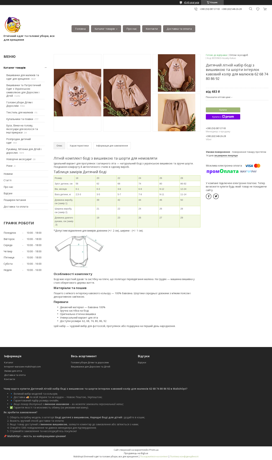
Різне (9, 165)
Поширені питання (15, 200)
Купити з (223, 116)
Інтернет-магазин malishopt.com (22, 366)
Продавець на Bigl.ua (136, 453)
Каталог (8, 362)
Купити (223, 110)
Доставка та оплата (179, 28)
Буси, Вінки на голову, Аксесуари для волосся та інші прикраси (22, 129)
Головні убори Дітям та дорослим (90, 362)
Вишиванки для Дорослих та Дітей (90, 366)
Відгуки (8, 193)
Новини (8, 173)
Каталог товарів (105, 28)
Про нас (131, 28)
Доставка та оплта (15, 375)
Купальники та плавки (19, 119)
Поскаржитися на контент (154, 456)
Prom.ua (153, 449)
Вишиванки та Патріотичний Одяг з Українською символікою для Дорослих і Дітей (23, 90)
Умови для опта (13, 370)
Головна (80, 28)
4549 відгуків (191, 2)
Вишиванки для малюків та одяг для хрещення (22, 76)
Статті (7, 180)
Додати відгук (257, 9)
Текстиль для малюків (19, 112)
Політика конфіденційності (184, 456)
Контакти (152, 28)
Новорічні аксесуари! (18, 159)
